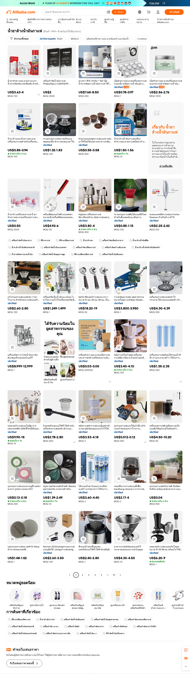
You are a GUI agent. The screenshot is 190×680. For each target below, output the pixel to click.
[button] (108, 12)
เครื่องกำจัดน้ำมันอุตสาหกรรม (104, 619)
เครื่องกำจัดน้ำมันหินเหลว (111, 254)
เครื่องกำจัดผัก (71, 626)
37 (114, 575)
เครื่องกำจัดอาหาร (94, 626)
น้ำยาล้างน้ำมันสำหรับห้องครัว (146, 247)
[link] (186, 650)
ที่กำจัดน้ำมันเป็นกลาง (113, 633)
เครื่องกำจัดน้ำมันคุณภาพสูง (52, 254)
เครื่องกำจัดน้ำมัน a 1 (86, 633)
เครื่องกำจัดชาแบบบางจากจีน (56, 633)
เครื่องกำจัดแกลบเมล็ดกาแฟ (137, 619)
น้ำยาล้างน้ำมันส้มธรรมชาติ (21, 247)
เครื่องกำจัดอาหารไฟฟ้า (144, 626)
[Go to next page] (120, 575)
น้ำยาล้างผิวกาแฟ (45, 619)
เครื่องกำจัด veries (49, 626)
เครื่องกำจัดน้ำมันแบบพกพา (54, 247)
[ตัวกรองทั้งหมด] (19, 38)
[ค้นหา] (119, 12)
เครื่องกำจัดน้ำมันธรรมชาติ (21, 626)
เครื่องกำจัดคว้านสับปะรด (113, 247)
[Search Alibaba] (74, 12)
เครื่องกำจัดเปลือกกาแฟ (84, 247)
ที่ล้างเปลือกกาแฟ (65, 240)
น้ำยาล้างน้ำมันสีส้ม (139, 240)
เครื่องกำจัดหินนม (118, 626)
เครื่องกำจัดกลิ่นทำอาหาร (111, 240)
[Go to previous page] (70, 575)
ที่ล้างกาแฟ (44, 240)
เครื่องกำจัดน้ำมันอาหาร (20, 240)
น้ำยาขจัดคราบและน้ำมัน (20, 254)
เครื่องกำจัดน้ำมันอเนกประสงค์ (22, 633)
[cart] (149, 12)
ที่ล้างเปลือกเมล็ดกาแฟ (82, 254)
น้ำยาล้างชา (86, 240)
